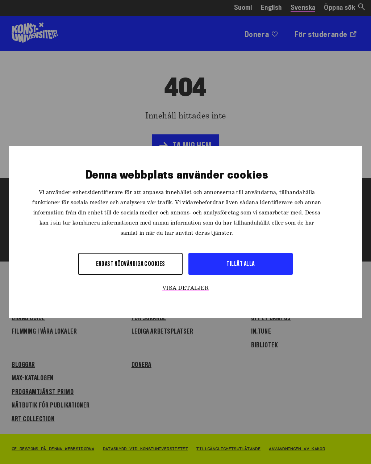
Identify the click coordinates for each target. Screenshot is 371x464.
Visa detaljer (185, 288)
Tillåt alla (240, 263)
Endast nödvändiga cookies (130, 263)
